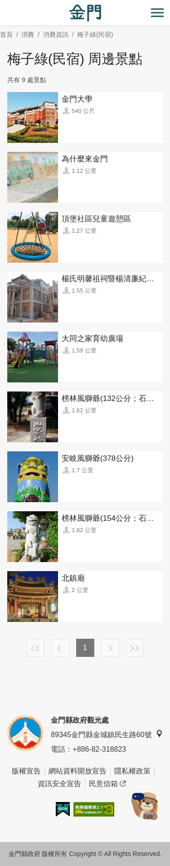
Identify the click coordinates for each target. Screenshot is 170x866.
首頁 (6, 34)
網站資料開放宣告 (78, 771)
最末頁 (135, 648)
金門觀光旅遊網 (85, 13)
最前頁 (35, 648)
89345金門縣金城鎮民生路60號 (106, 734)
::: (3, 5)
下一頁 (110, 648)
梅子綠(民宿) (95, 34)
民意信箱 (107, 783)
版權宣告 (26, 771)
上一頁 (60, 648)
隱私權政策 (132, 771)
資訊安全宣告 (59, 784)
